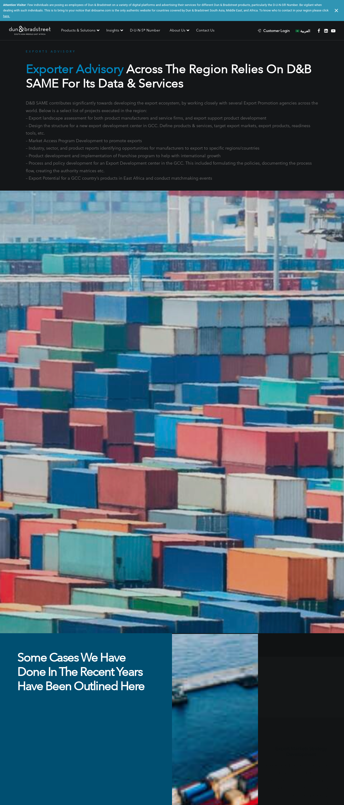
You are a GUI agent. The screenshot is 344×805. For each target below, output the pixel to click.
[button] (319, 30)
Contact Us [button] (172, 732)
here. (6, 16)
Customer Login (276, 30)
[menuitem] (276, 30)
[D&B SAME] (30, 30)
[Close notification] (336, 10)
